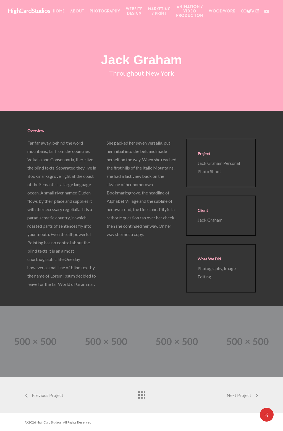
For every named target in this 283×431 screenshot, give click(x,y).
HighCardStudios (29, 11)
